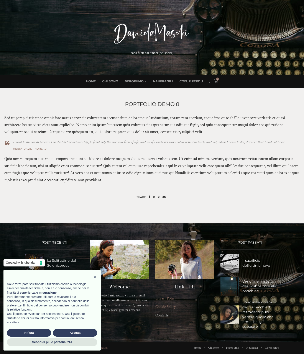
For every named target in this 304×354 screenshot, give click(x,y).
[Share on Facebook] (149, 197)
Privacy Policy (165, 298)
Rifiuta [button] (29, 332)
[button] (95, 276)
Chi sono (110, 81)
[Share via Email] (164, 197)
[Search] (208, 81)
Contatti (161, 315)
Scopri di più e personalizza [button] (52, 342)
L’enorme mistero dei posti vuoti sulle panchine (259, 286)
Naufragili (163, 81)
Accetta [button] (75, 332)
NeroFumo (134, 81)
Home (91, 81)
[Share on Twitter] (154, 197)
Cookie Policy (165, 307)
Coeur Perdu (191, 81)
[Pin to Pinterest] (159, 197)
